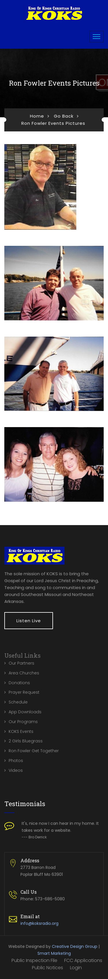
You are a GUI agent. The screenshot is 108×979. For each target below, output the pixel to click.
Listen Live (28, 621)
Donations (19, 683)
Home (37, 116)
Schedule (18, 702)
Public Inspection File (34, 960)
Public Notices (47, 967)
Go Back (63, 116)
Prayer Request (24, 692)
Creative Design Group (74, 946)
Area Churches (24, 673)
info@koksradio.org (39, 923)
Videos (16, 770)
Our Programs (23, 722)
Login (76, 967)
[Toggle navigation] (96, 36)
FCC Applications (83, 960)
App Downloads (25, 712)
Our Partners (21, 663)
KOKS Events (21, 731)
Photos (16, 760)
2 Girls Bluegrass (26, 741)
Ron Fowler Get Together (34, 751)
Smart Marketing (54, 953)
